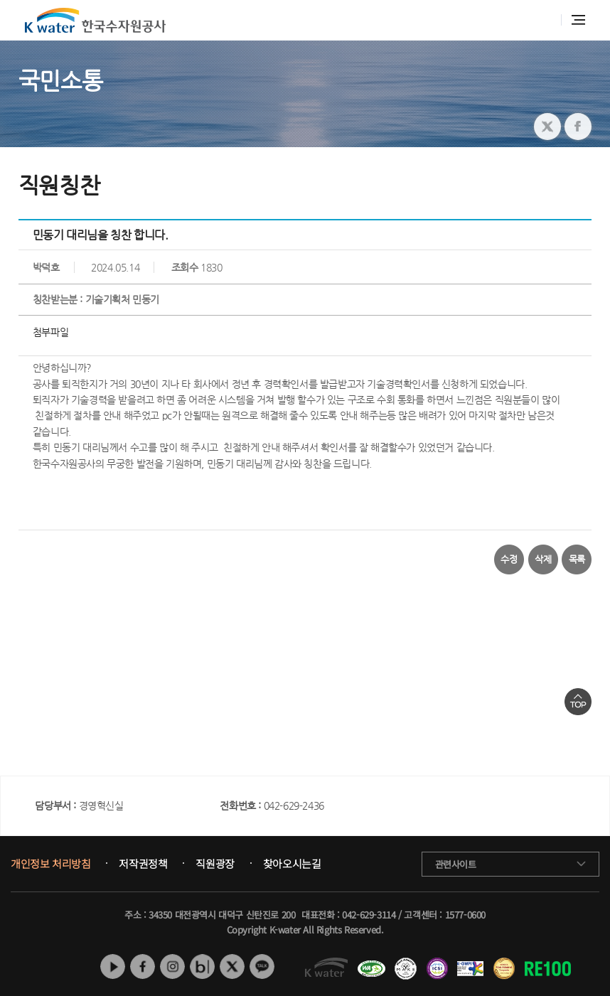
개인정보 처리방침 (50, 864)
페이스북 (142, 966)
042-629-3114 (368, 914)
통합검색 (543, 20)
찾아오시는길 (292, 864)
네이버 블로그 (202, 966)
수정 (509, 559)
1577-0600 (465, 914)
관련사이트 (455, 864)
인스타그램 (172, 966)
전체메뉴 (578, 20)
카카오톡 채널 (262, 966)
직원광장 (215, 864)
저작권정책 (143, 864)
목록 (577, 559)
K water (95, 20)
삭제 (543, 559)
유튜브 (112, 966)
